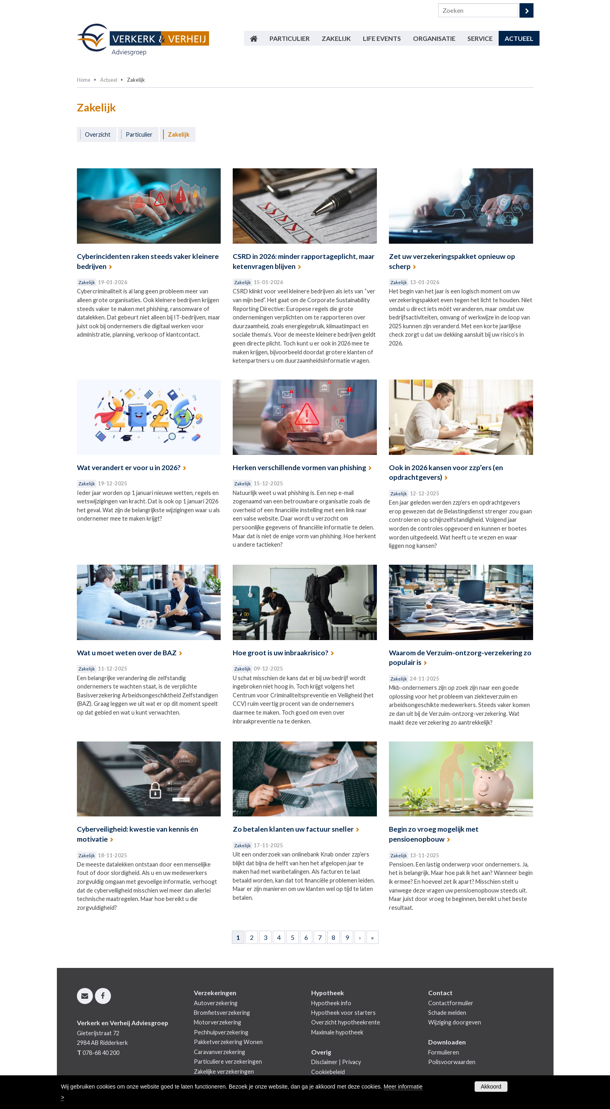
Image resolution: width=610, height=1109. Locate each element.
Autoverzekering (216, 1003)
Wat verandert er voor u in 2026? (129, 467)
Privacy (351, 1061)
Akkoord (491, 1086)
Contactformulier (450, 1003)
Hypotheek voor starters (343, 1012)
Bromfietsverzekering (222, 1012)
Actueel (108, 80)
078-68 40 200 (101, 1052)
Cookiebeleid (328, 1072)
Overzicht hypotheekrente (345, 1022)
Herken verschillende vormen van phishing (299, 467)
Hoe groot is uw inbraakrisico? (280, 652)
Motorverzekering (217, 1022)
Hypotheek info (331, 1003)
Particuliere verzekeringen (228, 1061)
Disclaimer (324, 1061)
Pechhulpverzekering (221, 1032)
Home (84, 80)
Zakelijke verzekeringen (224, 1071)
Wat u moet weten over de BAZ (127, 652)
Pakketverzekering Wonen (228, 1041)
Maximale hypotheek (337, 1032)
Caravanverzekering (219, 1051)
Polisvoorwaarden (451, 1061)
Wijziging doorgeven (454, 1022)
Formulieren (443, 1052)
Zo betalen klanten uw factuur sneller (293, 829)
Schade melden (447, 1012)
